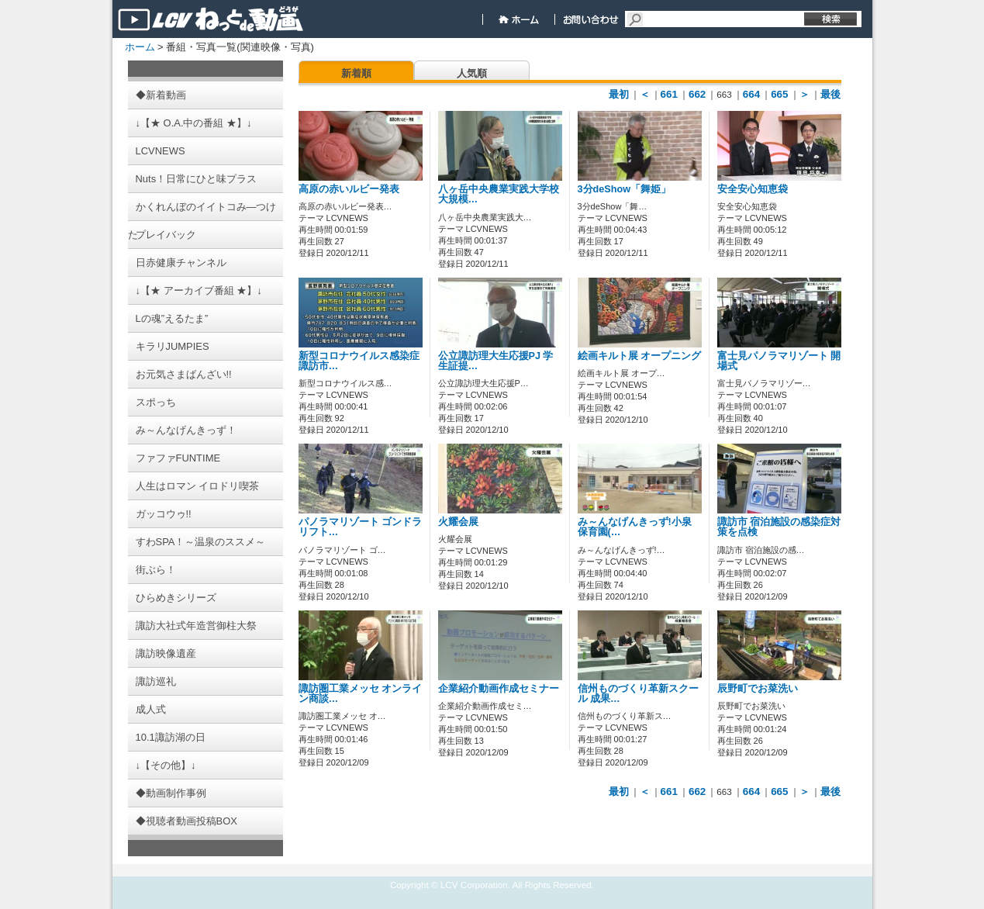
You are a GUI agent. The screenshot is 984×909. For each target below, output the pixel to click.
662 (697, 94)
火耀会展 (458, 522)
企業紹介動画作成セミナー (498, 688)
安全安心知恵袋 (752, 189)
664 (751, 94)
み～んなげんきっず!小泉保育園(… (635, 527)
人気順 (472, 73)
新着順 (356, 73)
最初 (619, 94)
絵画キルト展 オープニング (640, 356)
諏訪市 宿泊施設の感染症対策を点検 (779, 527)
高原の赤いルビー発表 (349, 189)
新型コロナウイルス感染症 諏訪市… (359, 361)
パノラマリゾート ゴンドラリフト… (361, 527)
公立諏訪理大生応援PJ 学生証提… (496, 361)
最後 (830, 94)
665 (779, 94)
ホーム (140, 47)
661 (669, 94)
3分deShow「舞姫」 (625, 189)
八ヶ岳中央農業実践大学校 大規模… (498, 194)
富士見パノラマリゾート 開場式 (779, 361)
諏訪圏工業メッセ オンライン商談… (361, 693)
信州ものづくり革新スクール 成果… (638, 693)
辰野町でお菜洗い (757, 688)
